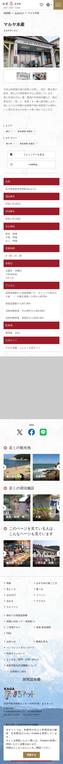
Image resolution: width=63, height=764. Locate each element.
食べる (38, 589)
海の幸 (10, 143)
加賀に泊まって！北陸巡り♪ (20, 621)
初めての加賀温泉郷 (15, 615)
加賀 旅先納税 (42, 627)
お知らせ (10, 641)
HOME (7, 13)
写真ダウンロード (14, 653)
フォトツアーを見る (27, 154)
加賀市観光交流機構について (20, 665)
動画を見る (40, 641)
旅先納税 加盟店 (27, 131)
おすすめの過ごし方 (45, 583)
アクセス (39, 601)
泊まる (8, 601)
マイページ (41, 2)
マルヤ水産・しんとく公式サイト (22, 347)
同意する (31, 754)
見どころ (10, 589)
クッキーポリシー (22, 747)
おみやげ (19, 13)
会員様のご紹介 (16, 671)
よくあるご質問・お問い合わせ (21, 659)
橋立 (9, 131)
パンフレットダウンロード (19, 647)
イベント (39, 595)
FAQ (7, 633)
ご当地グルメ (12, 627)
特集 (7, 583)
